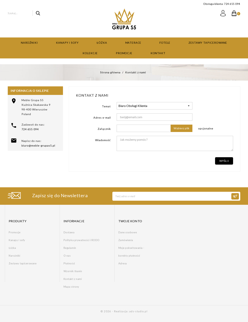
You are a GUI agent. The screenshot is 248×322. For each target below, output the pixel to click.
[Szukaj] (24, 13)
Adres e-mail (102, 117)
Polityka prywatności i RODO (82, 240)
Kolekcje (90, 53)
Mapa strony (71, 286)
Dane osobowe (127, 232)
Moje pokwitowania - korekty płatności (131, 251)
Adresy (122, 263)
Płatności (69, 263)
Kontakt (158, 53)
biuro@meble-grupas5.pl (38, 145)
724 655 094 (30, 129)
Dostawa (69, 232)
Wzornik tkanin (73, 271)
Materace (133, 42)
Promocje (124, 53)
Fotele (164, 42)
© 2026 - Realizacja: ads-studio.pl (124, 311)
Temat (106, 106)
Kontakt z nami (73, 278)
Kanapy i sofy (67, 42)
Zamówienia (125, 240)
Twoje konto (130, 221)
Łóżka (102, 42)
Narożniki (29, 42)
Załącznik (104, 128)
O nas (67, 255)
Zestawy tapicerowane (208, 42)
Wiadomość (103, 140)
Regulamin (70, 247)
